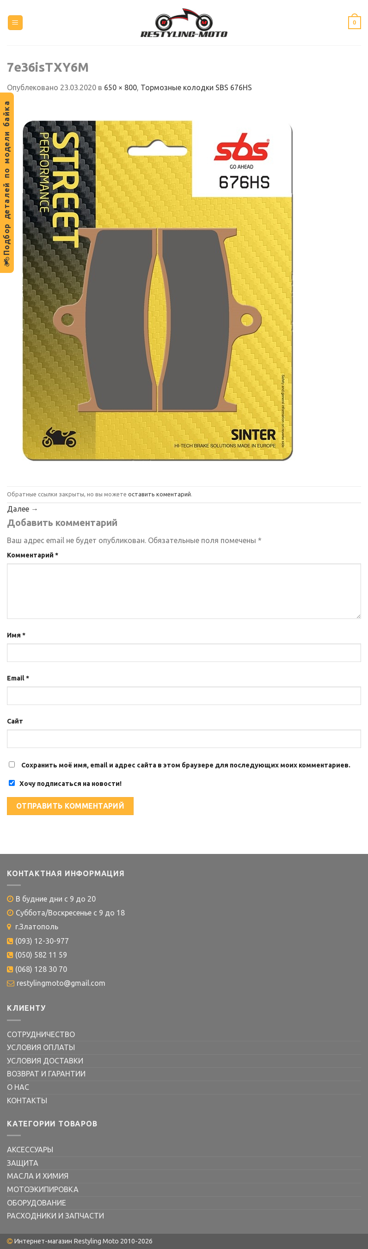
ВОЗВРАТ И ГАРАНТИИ (46, 1074)
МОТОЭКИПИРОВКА (43, 1189)
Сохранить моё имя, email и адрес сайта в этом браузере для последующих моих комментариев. (185, 765)
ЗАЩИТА (22, 1163)
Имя (16, 635)
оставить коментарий (159, 494)
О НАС (18, 1087)
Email (18, 678)
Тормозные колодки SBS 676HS (196, 87)
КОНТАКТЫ (27, 1100)
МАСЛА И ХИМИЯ (37, 1176)
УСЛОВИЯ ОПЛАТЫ (41, 1047)
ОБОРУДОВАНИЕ (36, 1203)
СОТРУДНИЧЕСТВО (41, 1034)
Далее (22, 509)
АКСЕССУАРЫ (30, 1149)
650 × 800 (120, 87)
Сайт (15, 721)
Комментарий (32, 555)
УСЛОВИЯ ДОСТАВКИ (45, 1061)
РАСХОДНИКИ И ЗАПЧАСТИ (55, 1216)
